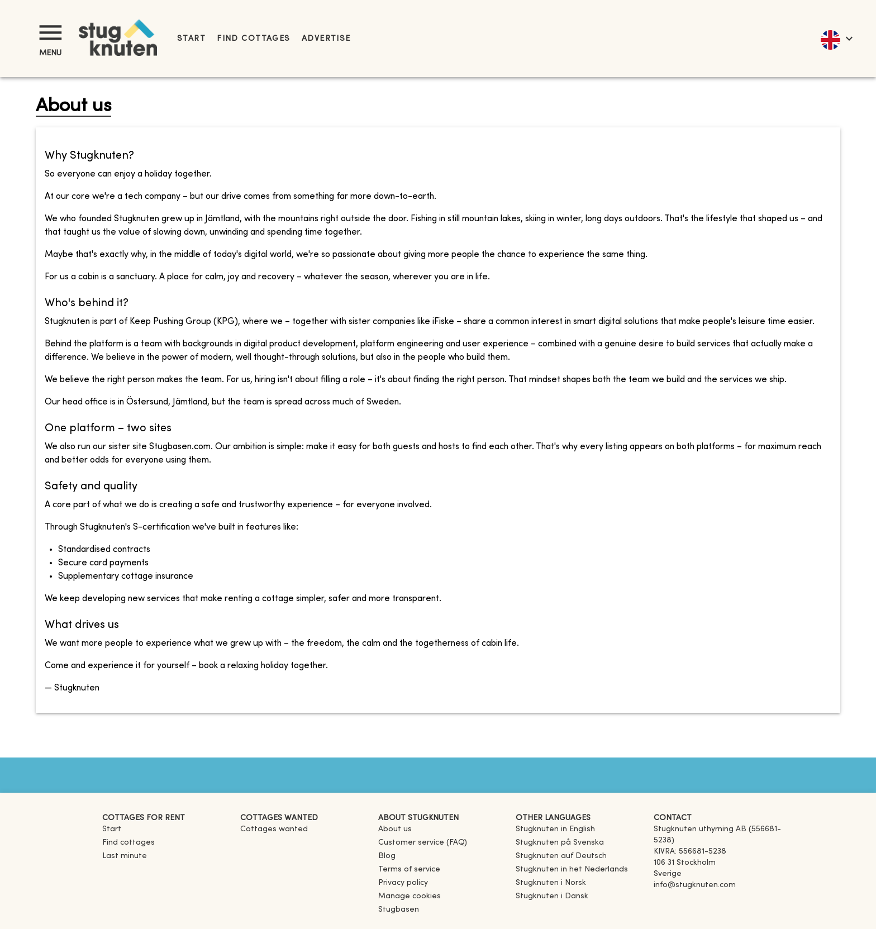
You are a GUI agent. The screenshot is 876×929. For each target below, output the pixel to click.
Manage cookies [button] (409, 896)
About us (395, 829)
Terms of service (409, 869)
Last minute (124, 856)
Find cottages (254, 38)
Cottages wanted (274, 829)
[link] (555, 829)
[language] (836, 38)
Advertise (326, 38)
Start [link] (191, 38)
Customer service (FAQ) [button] (422, 842)
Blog (387, 856)
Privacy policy (403, 883)
